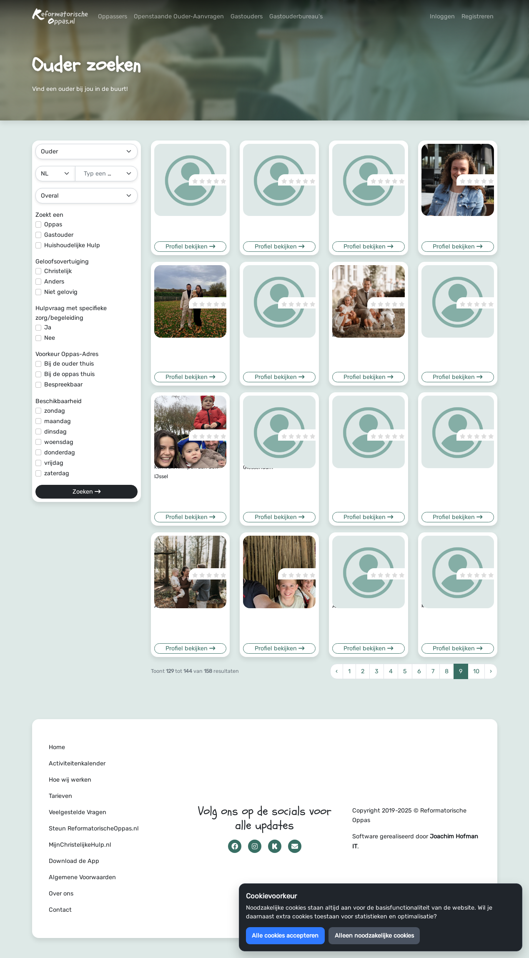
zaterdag (56, 473)
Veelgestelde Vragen (77, 812)
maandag (57, 421)
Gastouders (247, 16)
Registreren (477, 16)
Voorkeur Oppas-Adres (66, 354)
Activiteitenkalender (77, 763)
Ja (47, 327)
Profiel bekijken (190, 246)
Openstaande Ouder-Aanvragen (179, 16)
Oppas (53, 224)
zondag (54, 410)
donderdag (59, 452)
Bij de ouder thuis (69, 363)
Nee (49, 337)
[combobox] (106, 173)
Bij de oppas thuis (69, 374)
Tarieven (60, 796)
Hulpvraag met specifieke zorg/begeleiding (71, 313)
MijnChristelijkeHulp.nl (80, 844)
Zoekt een (49, 214)
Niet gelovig (61, 292)
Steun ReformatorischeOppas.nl (94, 828)
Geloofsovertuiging (62, 261)
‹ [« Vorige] (337, 671)
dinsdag (55, 431)
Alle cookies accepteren (285, 935)
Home (57, 747)
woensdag (58, 442)
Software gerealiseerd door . (415, 841)
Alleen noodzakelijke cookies (374, 935)
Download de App (74, 861)
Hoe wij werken (70, 779)
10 (476, 671)
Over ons (61, 893)
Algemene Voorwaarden (82, 877)
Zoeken (86, 491)
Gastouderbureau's (296, 16)
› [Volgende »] (491, 671)
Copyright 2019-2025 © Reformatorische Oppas (409, 815)
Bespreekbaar (63, 384)
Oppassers (112, 16)
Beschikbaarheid (58, 401)
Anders (54, 281)
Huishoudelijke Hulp (72, 245)
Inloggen (442, 16)
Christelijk (58, 271)
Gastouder (58, 234)
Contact (60, 909)
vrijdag (53, 462)
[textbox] (101, 173)
